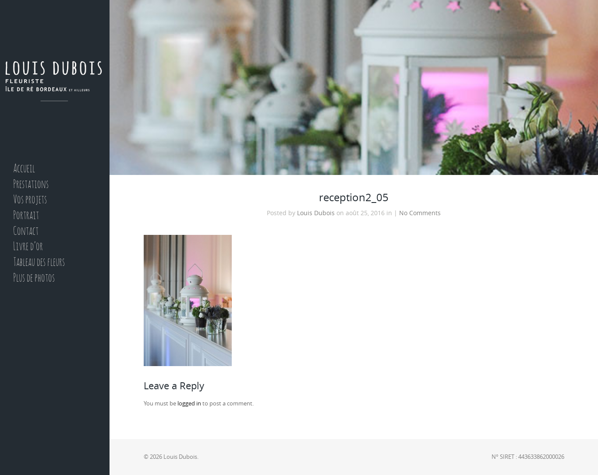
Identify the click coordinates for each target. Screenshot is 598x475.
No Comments (420, 213)
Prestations (31, 184)
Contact (26, 231)
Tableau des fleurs (39, 262)
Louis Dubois (316, 213)
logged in (189, 403)
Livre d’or (28, 246)
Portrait (26, 215)
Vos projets (30, 200)
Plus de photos (34, 278)
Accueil (24, 169)
